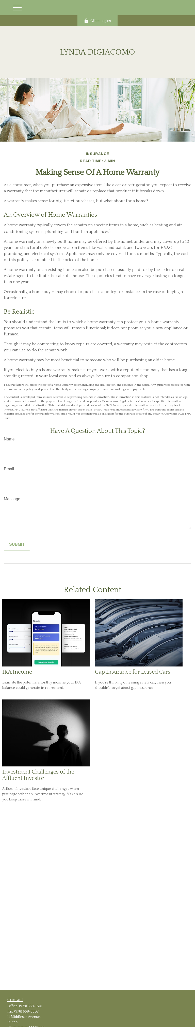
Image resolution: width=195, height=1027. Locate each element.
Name (9, 439)
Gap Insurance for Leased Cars (132, 672)
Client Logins (97, 21)
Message (12, 499)
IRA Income (17, 672)
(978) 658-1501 (30, 1006)
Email (9, 469)
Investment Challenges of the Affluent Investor (38, 775)
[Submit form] (17, 544)
